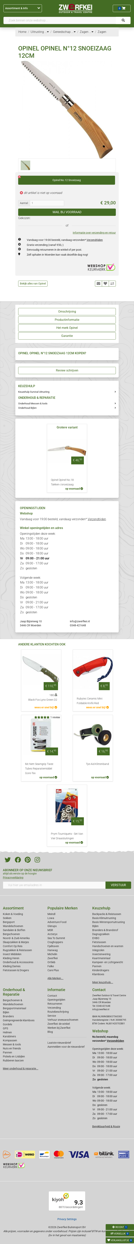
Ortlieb (51, 962)
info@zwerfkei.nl (80, 621)
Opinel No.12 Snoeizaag (49, 179)
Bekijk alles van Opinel (33, 283)
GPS (5, 1028)
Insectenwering (101, 954)
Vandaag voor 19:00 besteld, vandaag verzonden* (65, 239)
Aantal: (24, 203)
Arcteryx (52, 934)
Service (51, 1015)
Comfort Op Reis (12, 946)
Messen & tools (12, 1044)
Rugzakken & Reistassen (17, 950)
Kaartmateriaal (101, 958)
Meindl (51, 914)
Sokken (7, 918)
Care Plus (53, 970)
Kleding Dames (11, 966)
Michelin (52, 954)
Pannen (7, 1052)
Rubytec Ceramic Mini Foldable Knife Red (89, 701)
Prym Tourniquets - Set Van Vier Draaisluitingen (67, 836)
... (47, 32)
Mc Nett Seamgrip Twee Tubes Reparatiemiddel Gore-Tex (39, 768)
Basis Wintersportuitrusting (108, 922)
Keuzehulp (101, 908)
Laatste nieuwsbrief (59, 1042)
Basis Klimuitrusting (104, 918)
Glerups (52, 926)
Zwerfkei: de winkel (58, 1023)
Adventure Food (56, 922)
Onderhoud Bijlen (27, 407)
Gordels (7, 1024)
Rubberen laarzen (13, 1060)
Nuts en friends (12, 1048)
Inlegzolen (98, 950)
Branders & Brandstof (105, 930)
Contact (52, 995)
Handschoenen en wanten (107, 946)
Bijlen (95, 926)
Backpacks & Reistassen (106, 914)
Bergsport (9, 922)
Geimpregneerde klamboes (18, 1020)
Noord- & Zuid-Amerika (16, 938)
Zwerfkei (52, 958)
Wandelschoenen (13, 926)
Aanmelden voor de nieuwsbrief (66, 1046)
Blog (50, 1031)
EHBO (95, 938)
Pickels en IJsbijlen (14, 1056)
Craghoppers (55, 942)
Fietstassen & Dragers (16, 970)
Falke (50, 966)
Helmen (7, 1032)
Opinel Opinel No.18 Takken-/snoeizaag (62, 482)
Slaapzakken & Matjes (16, 942)
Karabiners (9, 1036)
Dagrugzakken (100, 934)
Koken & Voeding (13, 914)
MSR (50, 930)
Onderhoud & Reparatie (14, 992)
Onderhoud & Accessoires (18, 962)
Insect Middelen (12, 954)
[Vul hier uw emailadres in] (54, 885)
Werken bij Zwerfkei (58, 1027)
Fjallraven (53, 946)
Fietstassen (99, 942)
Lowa (50, 918)
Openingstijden (56, 999)
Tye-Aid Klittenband (97, 764)
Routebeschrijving (58, 1011)
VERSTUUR (118, 885)
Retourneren (54, 1003)
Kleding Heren (11, 958)
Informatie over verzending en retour (94, 232)
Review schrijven (67, 370)
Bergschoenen (11, 934)
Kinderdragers (100, 970)
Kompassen (10, 1040)
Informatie (56, 989)
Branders (8, 1016)
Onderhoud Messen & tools (32, 403)
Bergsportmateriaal (14, 1008)
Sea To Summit (56, 938)
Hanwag (52, 950)
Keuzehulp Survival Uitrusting (33, 391)
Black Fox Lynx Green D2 (42, 699)
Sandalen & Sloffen (14, 930)
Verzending (54, 1007)
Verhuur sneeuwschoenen (62, 1019)
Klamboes (98, 974)
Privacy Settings (67, 1219)
